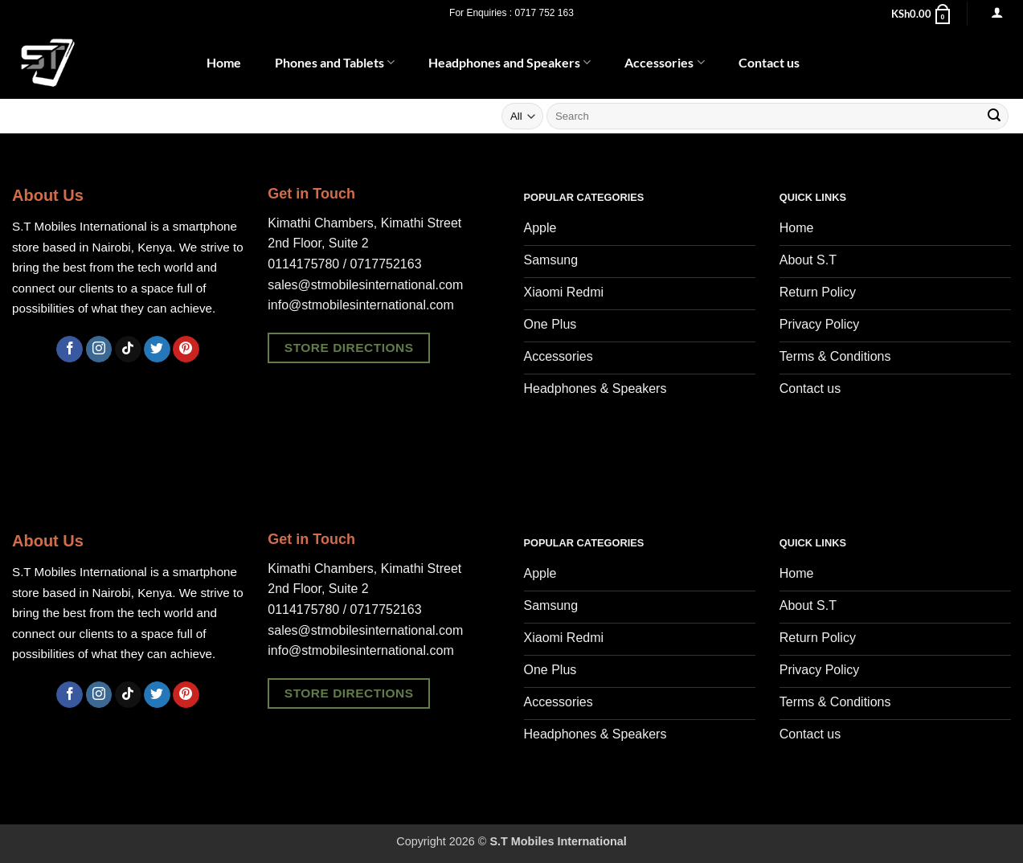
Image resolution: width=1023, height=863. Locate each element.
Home (224, 62)
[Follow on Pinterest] (186, 349)
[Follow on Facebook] (69, 349)
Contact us (769, 62)
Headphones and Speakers (509, 63)
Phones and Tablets (335, 63)
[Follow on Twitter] (157, 349)
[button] (921, 13)
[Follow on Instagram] (99, 349)
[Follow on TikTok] (128, 349)
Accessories (664, 63)
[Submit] (994, 116)
